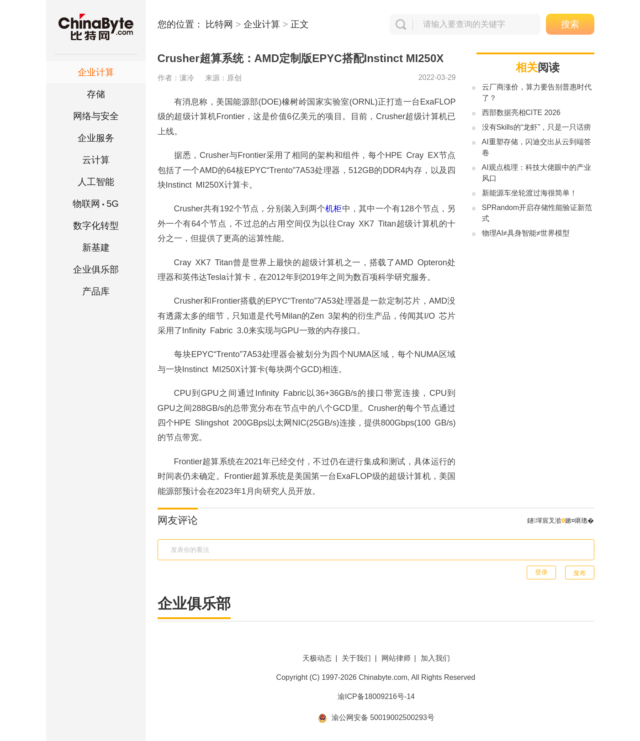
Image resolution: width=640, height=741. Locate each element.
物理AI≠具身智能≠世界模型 (526, 233)
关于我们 (356, 658)
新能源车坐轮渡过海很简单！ (529, 193)
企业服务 (96, 138)
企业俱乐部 (96, 269)
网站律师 (396, 658)
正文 (300, 24)
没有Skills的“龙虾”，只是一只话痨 (537, 127)
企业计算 (96, 72)
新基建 (96, 247)
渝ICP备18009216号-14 (376, 696)
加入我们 (435, 658)
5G (96, 204)
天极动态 (317, 658)
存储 (96, 94)
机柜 (333, 208)
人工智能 (96, 182)
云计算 (96, 160)
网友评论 (178, 520)
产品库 (96, 291)
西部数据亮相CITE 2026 (521, 112)
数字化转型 (96, 226)
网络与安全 (96, 116)
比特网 (219, 24)
